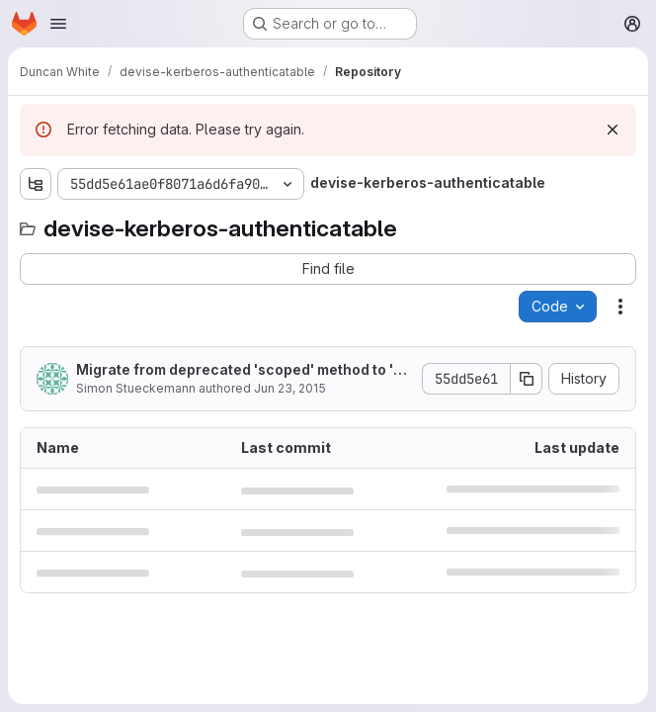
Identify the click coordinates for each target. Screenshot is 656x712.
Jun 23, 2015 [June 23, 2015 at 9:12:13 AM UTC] (290, 388)
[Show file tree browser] (35, 184)
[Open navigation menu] (58, 24)
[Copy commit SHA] (526, 379)
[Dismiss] (612, 129)
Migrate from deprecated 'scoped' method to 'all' (241, 370)
